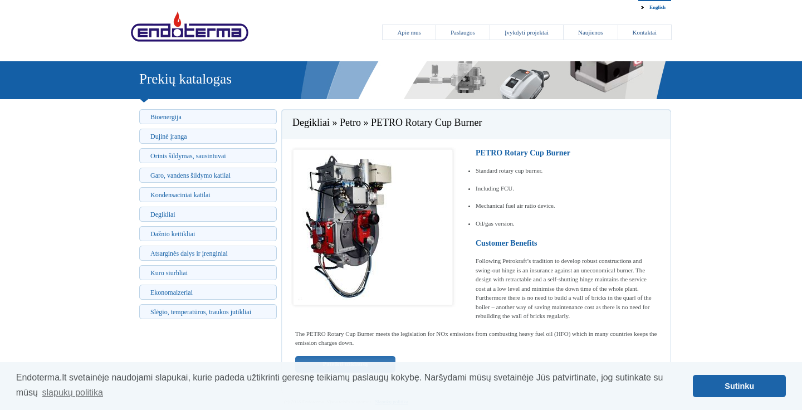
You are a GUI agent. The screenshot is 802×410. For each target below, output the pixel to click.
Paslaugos (463, 32)
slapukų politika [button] (72, 392)
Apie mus (408, 32)
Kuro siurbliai (169, 273)
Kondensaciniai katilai (180, 195)
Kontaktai (645, 32)
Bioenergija (166, 117)
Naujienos (590, 32)
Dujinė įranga (168, 136)
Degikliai (162, 214)
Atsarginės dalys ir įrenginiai (189, 253)
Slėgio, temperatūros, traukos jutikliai (200, 312)
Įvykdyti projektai (527, 32)
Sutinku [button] (739, 386)
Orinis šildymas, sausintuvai (188, 156)
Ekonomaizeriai (171, 292)
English (657, 7)
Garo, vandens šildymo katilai (190, 175)
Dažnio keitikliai (172, 234)
